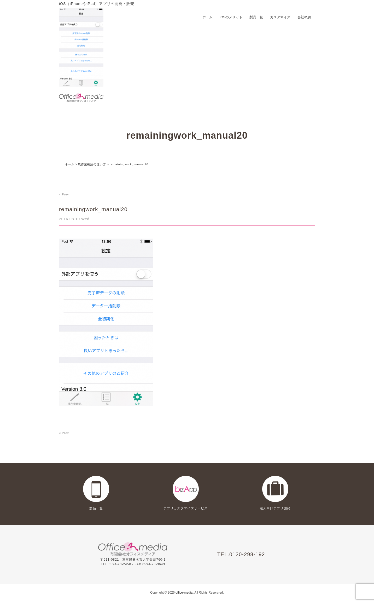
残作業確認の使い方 (92, 164)
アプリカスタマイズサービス (185, 508)
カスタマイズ (280, 17)
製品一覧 (256, 17)
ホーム (207, 17)
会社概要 (304, 17)
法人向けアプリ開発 (275, 508)
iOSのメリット (231, 17)
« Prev (64, 194)
